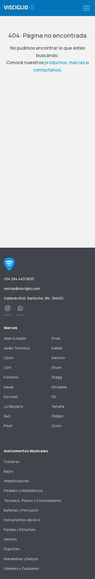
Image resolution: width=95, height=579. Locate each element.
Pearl (8, 425)
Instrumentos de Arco (22, 519)
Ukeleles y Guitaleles (21, 568)
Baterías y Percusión (21, 510)
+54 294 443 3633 (19, 278)
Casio (8, 357)
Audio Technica (17, 348)
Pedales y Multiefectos (23, 490)
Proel (55, 338)
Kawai (8, 387)
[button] (86, 8)
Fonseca (11, 377)
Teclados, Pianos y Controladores (32, 500)
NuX (7, 416)
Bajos (8, 471)
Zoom (56, 425)
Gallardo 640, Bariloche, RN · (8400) (34, 298)
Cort (7, 367)
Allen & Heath (15, 338)
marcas (77, 62)
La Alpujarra (13, 406)
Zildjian (57, 416)
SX (53, 396)
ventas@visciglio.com (22, 288)
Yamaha (57, 406)
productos (56, 62)
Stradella (59, 387)
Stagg (56, 377)
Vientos (10, 539)
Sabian (57, 348)
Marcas (10, 327)
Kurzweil (11, 396)
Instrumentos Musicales (26, 450)
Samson (58, 357)
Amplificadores (16, 480)
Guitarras (12, 461)
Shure (56, 367)
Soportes (12, 548)
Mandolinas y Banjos (21, 558)
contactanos (47, 70)
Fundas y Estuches (19, 529)
